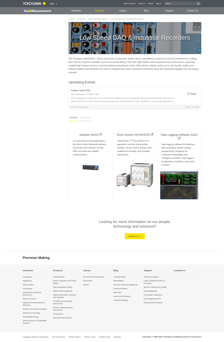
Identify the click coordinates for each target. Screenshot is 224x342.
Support (169, 10)
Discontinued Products (62, 318)
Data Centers (28, 285)
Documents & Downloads (93, 277)
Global (150, 4)
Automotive (27, 289)
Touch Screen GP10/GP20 (134, 134)
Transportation (119, 277)
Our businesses (58, 337)
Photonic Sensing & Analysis (35, 309)
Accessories (58, 314)
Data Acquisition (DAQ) (97, 19)
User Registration (151, 299)
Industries (76, 10)
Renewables (118, 281)
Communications (120, 289)
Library (122, 10)
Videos (86, 285)
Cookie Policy (104, 337)
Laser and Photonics (122, 296)
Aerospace (27, 277)
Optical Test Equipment (62, 291)
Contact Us (192, 10)
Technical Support (151, 277)
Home (71, 19)
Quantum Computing (31, 313)
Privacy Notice (75, 337)
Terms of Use (89, 337)
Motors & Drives (29, 299)
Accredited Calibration (153, 295)
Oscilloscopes (59, 277)
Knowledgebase (150, 291)
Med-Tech (117, 292)
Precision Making (120, 300)
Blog (146, 10)
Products (99, 10)
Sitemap (117, 337)
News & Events (129, 4)
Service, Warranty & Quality (155, 287)
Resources (85, 117)
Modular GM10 (90, 134)
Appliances (27, 281)
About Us (141, 4)
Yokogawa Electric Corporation (35, 337)
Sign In (158, 4)
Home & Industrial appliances (125, 285)
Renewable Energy (31, 317)
